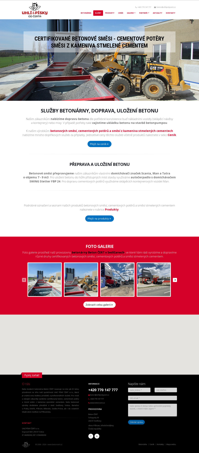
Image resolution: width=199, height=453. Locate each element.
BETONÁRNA (86, 13)
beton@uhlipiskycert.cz (166, 7)
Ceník (152, 444)
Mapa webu (171, 444)
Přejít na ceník (99, 144)
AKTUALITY (157, 13)
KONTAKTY (170, 13)
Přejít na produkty (100, 218)
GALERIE (130, 13)
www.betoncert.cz (97, 403)
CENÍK (120, 13)
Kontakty (160, 444)
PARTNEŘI (143, 13)
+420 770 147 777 (144, 7)
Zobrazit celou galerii (99, 304)
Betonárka (143, 444)
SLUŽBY (98, 13)
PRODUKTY (109, 13)
